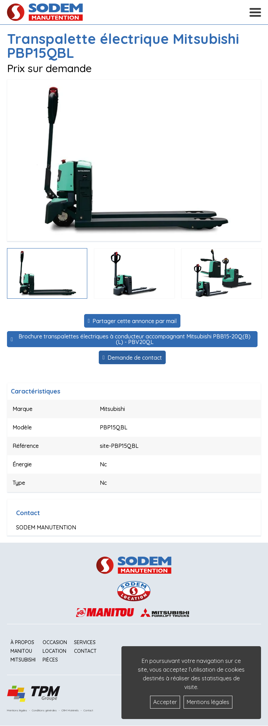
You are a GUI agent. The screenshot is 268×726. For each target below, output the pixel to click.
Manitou (21, 651)
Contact (85, 651)
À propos (22, 642)
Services (85, 642)
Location (54, 651)
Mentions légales (17, 710)
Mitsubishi (23, 660)
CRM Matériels (70, 710)
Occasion (55, 642)
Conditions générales (44, 710)
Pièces (50, 660)
